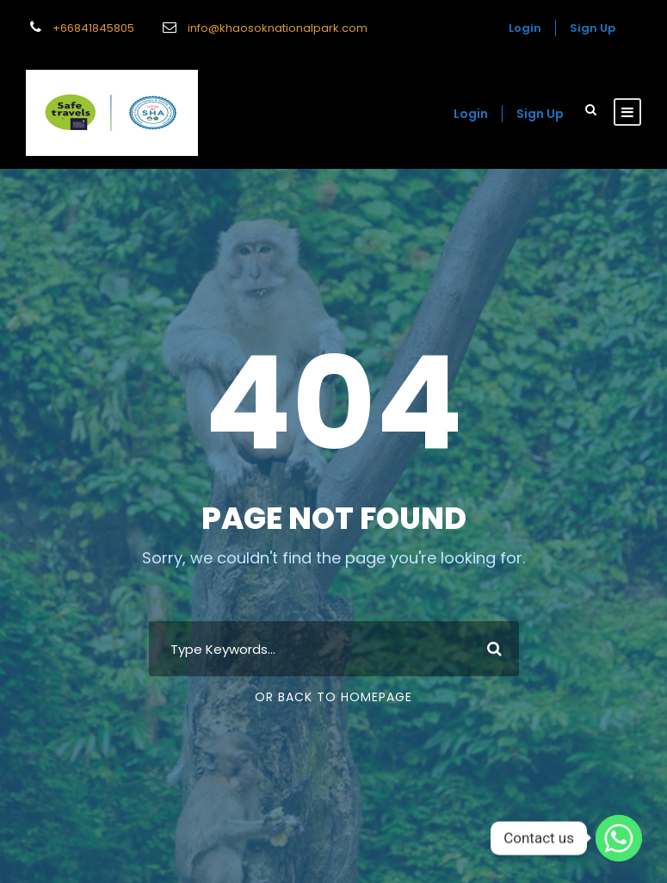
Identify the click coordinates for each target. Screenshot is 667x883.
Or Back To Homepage (333, 697)
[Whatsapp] (619, 838)
